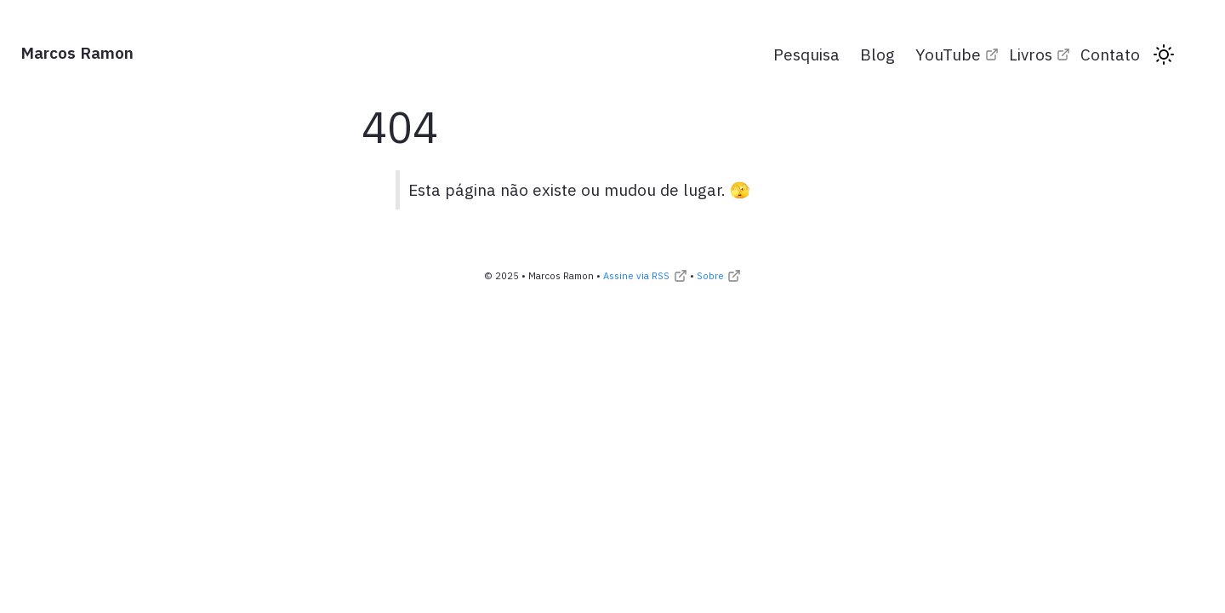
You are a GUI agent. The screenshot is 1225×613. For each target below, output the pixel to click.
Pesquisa (806, 54)
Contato (1110, 54)
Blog (877, 54)
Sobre (710, 276)
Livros (1030, 54)
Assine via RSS (636, 276)
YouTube (948, 54)
